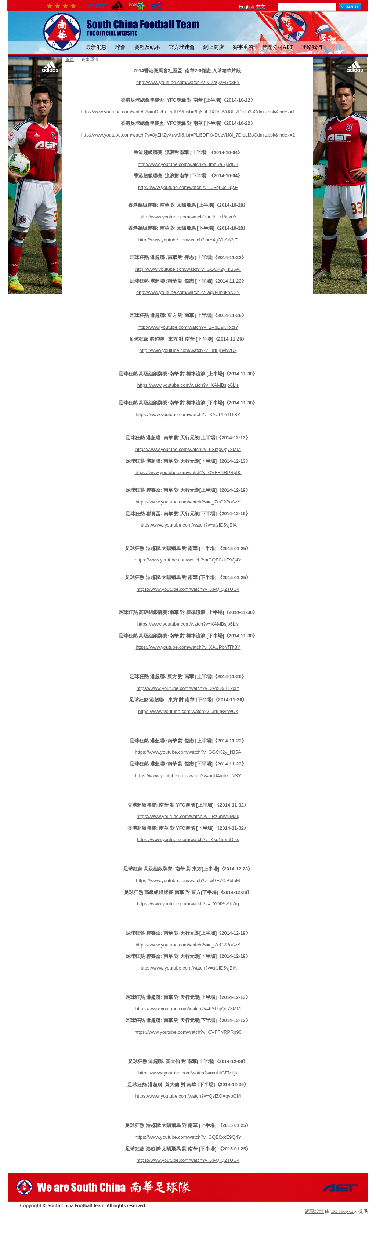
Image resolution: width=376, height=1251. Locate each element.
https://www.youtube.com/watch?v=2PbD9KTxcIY (188, 688)
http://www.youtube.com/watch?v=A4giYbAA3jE (188, 240)
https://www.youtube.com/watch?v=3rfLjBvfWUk (188, 711)
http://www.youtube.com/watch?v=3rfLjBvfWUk (188, 350)
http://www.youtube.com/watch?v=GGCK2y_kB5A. (188, 269)
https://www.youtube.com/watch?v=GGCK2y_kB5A (188, 752)
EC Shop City (344, 1211)
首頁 (69, 59)
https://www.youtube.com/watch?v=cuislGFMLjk (188, 1073)
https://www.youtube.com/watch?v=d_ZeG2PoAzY (188, 502)
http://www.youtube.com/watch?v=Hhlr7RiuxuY (188, 216)
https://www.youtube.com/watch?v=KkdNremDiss (188, 839)
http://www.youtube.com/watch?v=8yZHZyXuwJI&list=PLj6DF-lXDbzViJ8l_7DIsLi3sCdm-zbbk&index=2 (188, 135)
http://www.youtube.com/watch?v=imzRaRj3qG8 (188, 164)
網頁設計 (314, 1211)
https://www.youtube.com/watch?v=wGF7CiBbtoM (188, 880)
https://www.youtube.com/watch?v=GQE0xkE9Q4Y (188, 560)
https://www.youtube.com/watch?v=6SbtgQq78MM (188, 449)
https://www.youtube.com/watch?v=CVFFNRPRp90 (187, 472)
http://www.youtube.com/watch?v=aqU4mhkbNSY (188, 292)
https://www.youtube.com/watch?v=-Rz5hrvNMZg (188, 816)
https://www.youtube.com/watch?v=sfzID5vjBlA (188, 525)
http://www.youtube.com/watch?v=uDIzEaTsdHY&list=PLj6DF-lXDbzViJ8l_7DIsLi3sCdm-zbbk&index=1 (188, 111)
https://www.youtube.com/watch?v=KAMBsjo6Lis (188, 385)
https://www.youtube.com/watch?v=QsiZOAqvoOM (188, 1096)
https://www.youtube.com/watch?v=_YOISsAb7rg (188, 903)
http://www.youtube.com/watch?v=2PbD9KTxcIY (188, 327)
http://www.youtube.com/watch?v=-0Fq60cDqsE (188, 187)
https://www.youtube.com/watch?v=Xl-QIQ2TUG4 (188, 589)
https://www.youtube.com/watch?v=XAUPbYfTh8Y (188, 414)
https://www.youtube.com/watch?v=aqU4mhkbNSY (188, 775)
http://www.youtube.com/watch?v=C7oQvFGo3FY (188, 82)
